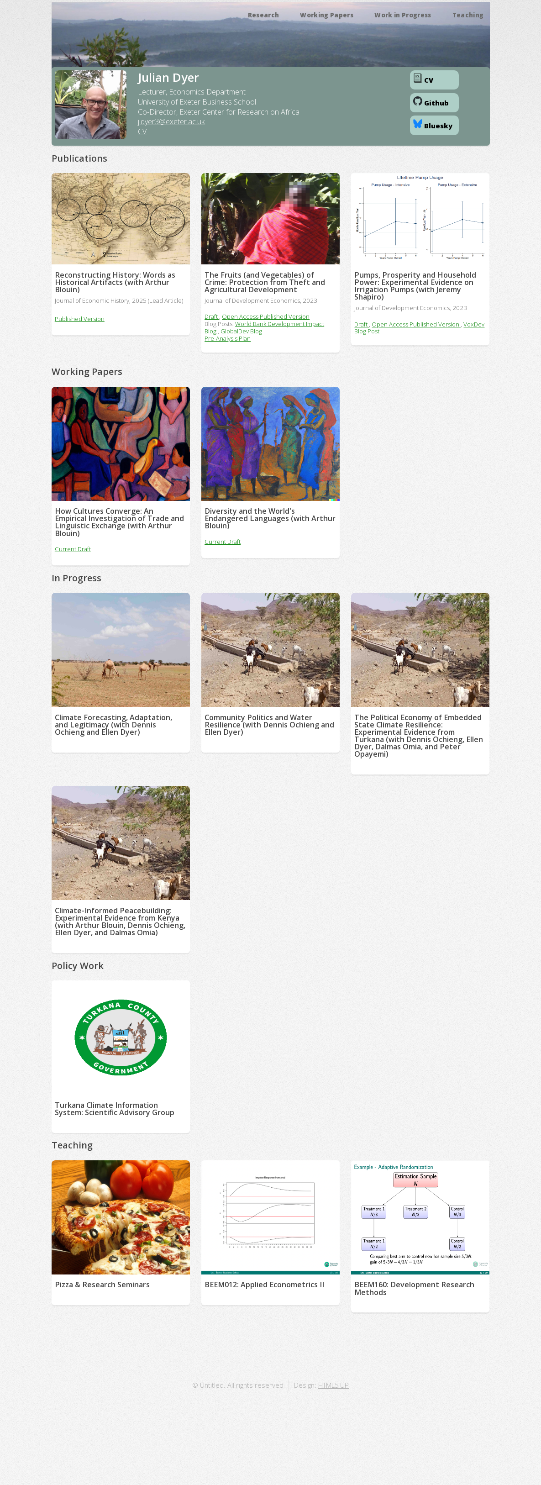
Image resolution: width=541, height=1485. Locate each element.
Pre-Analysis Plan (228, 338)
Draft (212, 316)
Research (263, 15)
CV (142, 131)
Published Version (80, 319)
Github (430, 101)
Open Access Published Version (266, 316)
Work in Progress (402, 15)
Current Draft (73, 549)
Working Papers (326, 15)
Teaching (468, 15)
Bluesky (432, 124)
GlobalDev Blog (241, 331)
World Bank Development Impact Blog (264, 327)
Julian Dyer (168, 77)
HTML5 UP (333, 1385)
